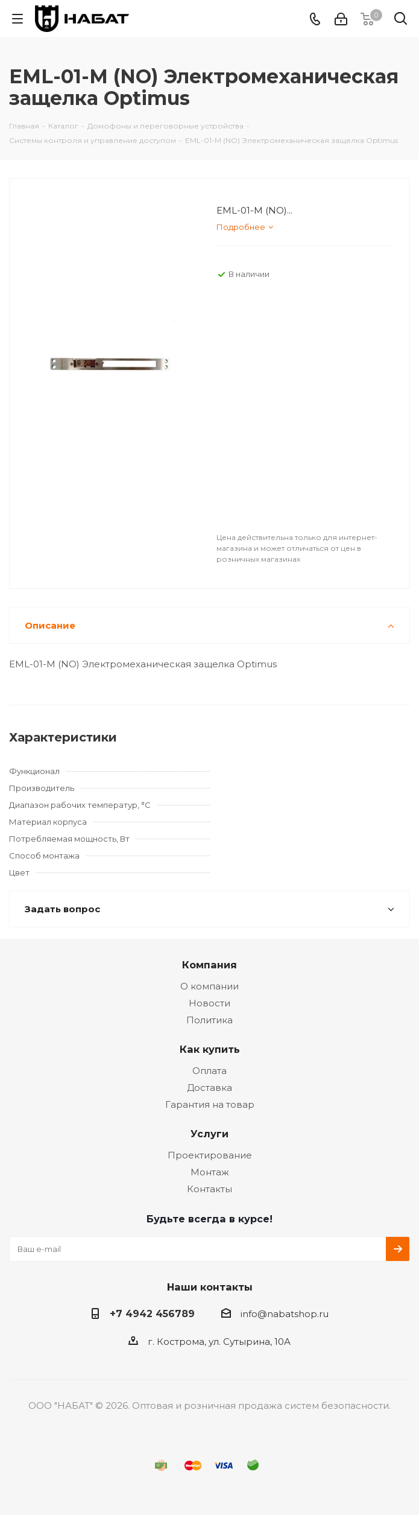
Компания (209, 965)
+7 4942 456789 (152, 1313)
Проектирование (210, 1155)
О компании (209, 986)
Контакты (209, 1189)
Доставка (209, 1087)
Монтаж (210, 1172)
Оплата (209, 1070)
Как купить (210, 1049)
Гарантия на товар (209, 1104)
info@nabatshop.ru (285, 1314)
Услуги (209, 1134)
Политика (209, 1020)
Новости (209, 1003)
